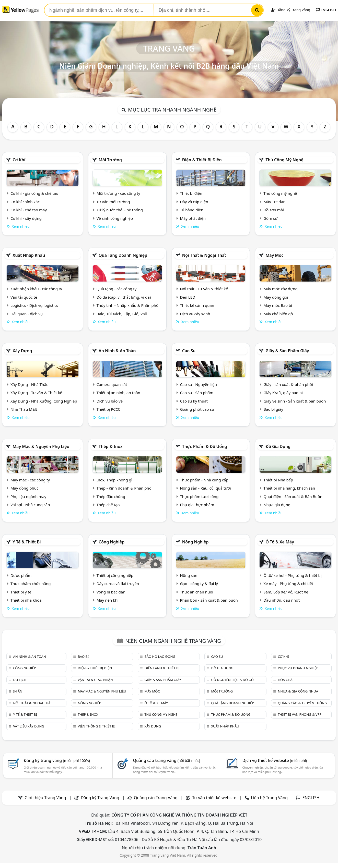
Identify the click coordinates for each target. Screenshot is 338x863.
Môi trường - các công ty (118, 193)
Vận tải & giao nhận (95, 679)
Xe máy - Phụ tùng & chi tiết (288, 583)
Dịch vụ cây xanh (195, 313)
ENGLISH (326, 9)
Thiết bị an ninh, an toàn (118, 392)
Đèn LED (187, 297)
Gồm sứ (270, 218)
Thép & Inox (111, 446)
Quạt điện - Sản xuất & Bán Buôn (292, 496)
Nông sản (188, 575)
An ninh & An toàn (117, 351)
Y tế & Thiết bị (27, 542)
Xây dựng (22, 351)
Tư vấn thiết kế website (214, 797)
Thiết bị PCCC (108, 409)
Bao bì (83, 656)
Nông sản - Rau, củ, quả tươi (205, 488)
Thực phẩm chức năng (30, 583)
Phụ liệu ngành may (28, 496)
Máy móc (274, 255)
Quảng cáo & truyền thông (302, 703)
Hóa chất (286, 679)
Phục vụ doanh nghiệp (298, 668)
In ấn (17, 691)
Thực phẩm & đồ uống (204, 446)
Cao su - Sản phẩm (196, 392)
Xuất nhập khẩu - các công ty (36, 288)
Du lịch (19, 679)
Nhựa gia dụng (276, 504)
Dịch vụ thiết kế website (274, 760)
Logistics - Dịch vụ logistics (34, 305)
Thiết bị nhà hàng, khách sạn (289, 488)
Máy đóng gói (275, 297)
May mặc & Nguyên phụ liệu (41, 446)
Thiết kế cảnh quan (197, 305)
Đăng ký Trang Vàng (290, 9)
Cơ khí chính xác (25, 201)
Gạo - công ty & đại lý (199, 583)
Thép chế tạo (108, 504)
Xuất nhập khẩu (29, 255)
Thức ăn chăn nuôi (196, 591)
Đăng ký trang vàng (57, 760)
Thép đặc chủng (111, 496)
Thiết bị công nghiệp (115, 575)
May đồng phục (24, 488)
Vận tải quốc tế (23, 297)
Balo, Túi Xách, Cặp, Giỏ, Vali (122, 313)
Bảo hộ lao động (159, 656)
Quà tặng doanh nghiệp (123, 255)
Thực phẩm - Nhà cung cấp (204, 479)
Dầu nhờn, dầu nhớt (281, 600)
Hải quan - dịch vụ (26, 313)
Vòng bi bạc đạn (111, 591)
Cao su (189, 351)
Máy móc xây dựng (280, 288)
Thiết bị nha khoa (26, 600)
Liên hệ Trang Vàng (269, 797)
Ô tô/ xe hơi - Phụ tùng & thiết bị (292, 575)
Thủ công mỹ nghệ (284, 160)
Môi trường (110, 160)
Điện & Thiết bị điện (202, 160)
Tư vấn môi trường (113, 201)
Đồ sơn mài (273, 209)
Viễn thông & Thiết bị (96, 726)
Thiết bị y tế (20, 591)
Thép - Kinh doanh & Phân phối (125, 488)
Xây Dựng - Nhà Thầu (29, 384)
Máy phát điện (193, 218)
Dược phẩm (20, 575)
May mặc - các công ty (30, 479)
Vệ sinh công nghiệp (115, 218)
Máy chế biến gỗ (278, 313)
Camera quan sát (112, 384)
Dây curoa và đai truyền (118, 583)
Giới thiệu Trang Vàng (45, 797)
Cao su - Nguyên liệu (198, 384)
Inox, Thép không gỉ (114, 479)
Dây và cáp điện (194, 201)
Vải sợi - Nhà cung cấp (30, 504)
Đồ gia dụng (277, 446)
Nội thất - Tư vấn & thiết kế (204, 288)
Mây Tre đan (274, 201)
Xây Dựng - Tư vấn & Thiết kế (36, 392)
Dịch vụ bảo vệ (110, 401)
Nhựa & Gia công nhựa (298, 691)
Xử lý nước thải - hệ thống (120, 209)
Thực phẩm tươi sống (199, 496)
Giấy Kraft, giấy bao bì (283, 392)
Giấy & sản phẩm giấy (287, 351)
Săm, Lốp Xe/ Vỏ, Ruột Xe (285, 591)
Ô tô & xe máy (279, 542)
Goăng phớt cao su (197, 409)
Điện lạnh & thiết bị (161, 668)
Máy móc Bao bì (277, 305)
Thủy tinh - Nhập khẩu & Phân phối (128, 305)
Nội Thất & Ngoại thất (204, 255)
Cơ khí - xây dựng (26, 218)
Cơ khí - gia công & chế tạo (34, 193)
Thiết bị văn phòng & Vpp (299, 714)
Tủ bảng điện (191, 209)
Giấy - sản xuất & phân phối (288, 384)
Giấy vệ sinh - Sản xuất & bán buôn (294, 401)
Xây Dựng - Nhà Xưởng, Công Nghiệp (43, 401)
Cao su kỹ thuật (194, 401)
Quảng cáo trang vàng (166, 760)
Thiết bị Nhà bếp (278, 479)
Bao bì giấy (273, 409)
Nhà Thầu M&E (23, 409)
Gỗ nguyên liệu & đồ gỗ (232, 679)
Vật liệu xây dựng (28, 726)
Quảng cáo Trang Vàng (156, 797)
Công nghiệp (111, 542)
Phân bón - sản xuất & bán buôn (209, 600)
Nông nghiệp (195, 542)
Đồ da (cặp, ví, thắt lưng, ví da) (124, 297)
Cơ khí (19, 160)
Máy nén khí (108, 600)
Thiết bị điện (191, 193)
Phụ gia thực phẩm (197, 504)
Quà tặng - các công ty (117, 288)
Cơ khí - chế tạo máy (28, 209)
